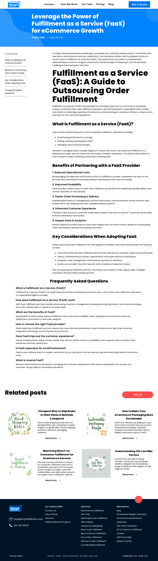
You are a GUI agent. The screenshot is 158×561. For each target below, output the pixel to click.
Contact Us (50, 510)
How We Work (69, 4)
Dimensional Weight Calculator (132, 514)
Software (49, 518)
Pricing (100, 4)
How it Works (51, 514)
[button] (50, 4)
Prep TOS (143, 556)
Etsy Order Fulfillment (91, 537)
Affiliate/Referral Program (58, 522)
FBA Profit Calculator (127, 525)
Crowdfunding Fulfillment (93, 545)
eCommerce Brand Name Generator (129, 520)
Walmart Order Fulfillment (94, 541)
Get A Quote (139, 4)
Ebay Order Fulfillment (92, 529)
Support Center (124, 541)
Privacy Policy (16, 556)
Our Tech (86, 4)
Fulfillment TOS (130, 556)
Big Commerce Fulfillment (93, 533)
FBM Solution (87, 522)
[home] (20, 4)
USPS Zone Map (124, 537)
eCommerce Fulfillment (92, 510)
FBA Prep (85, 514)
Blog (111, 4)
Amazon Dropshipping (91, 525)
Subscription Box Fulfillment (94, 518)
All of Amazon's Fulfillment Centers (129, 531)
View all (137, 394)
